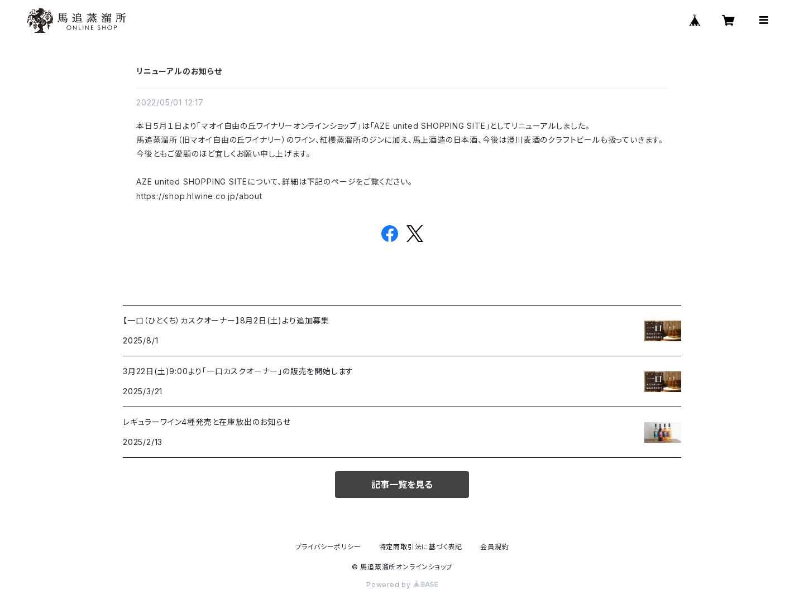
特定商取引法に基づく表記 (421, 547)
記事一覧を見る (402, 484)
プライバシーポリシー (328, 547)
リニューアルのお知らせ (179, 71)
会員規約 (494, 547)
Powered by (402, 584)
